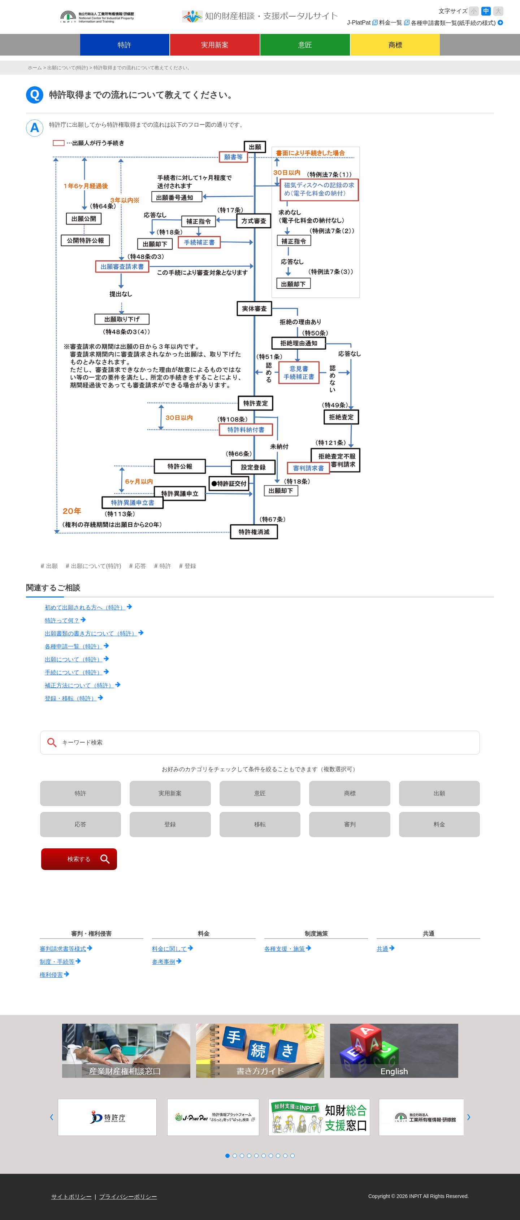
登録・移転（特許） (71, 698)
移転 (260, 824)
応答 (80, 824)
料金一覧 (390, 22)
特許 (124, 45)
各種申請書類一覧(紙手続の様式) (453, 23)
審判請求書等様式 (63, 949)
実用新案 (215, 45)
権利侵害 (51, 975)
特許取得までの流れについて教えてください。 (143, 67)
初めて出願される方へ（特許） (85, 607)
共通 (382, 949)
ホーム (35, 67)
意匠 (305, 45)
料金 (439, 824)
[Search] (260, 743)
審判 (350, 824)
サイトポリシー (71, 1197)
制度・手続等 (57, 962)
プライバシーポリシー (128, 1197)
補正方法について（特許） (79, 685)
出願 (439, 793)
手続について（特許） (74, 672)
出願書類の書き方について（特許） (91, 633)
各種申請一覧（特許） (74, 646)
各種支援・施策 (284, 949)
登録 (170, 824)
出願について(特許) (67, 67)
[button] (51, 1117)
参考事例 (163, 962)
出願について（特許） (74, 659)
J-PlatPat (358, 22)
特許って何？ (62, 620)
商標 (395, 45)
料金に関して (169, 949)
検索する (79, 859)
